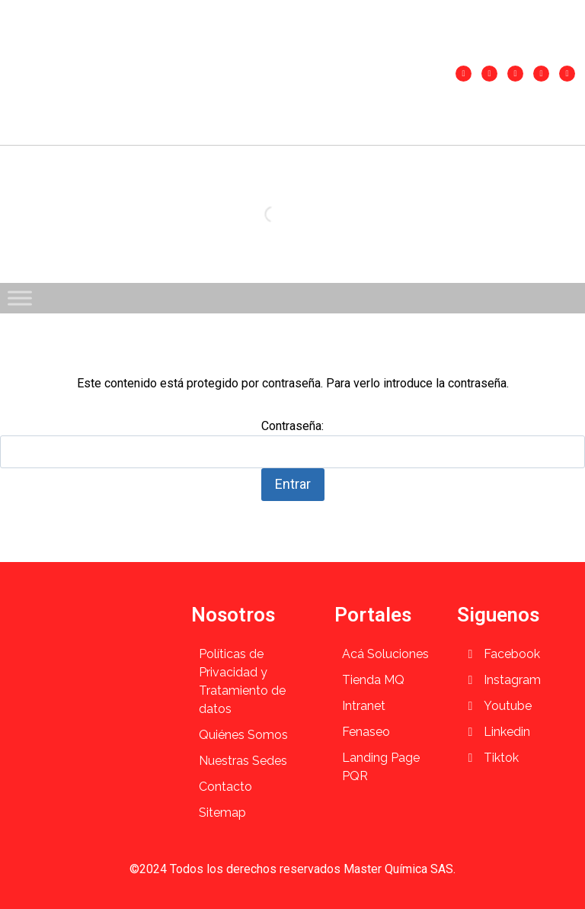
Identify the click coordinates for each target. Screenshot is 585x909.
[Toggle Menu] (20, 298)
